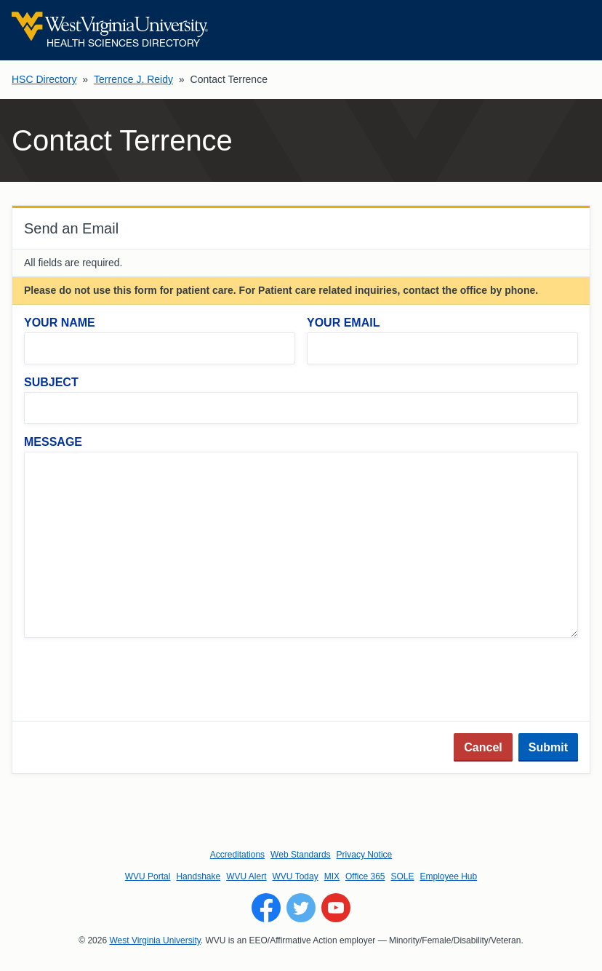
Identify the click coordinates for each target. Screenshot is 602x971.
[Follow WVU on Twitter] (301, 907)
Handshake (198, 876)
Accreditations (237, 855)
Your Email (343, 322)
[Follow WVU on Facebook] (266, 907)
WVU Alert (246, 876)
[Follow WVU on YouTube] (335, 907)
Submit (548, 747)
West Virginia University (154, 940)
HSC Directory (44, 79)
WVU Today (295, 876)
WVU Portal (148, 876)
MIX (332, 876)
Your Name (59, 322)
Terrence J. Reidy (133, 79)
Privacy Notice (365, 855)
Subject (51, 382)
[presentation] (134, 680)
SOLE (402, 876)
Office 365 (365, 876)
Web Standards (300, 855)
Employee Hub (449, 876)
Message (53, 442)
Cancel (483, 747)
